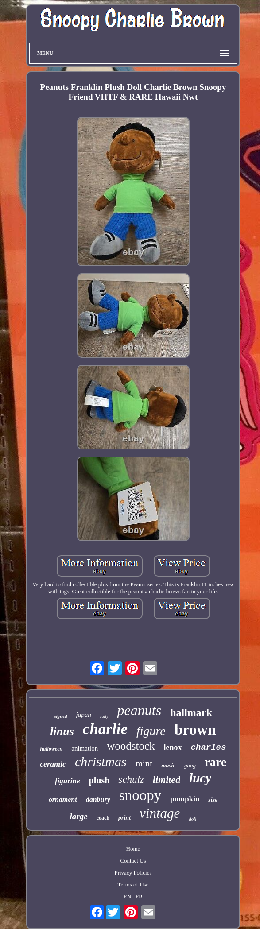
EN (127, 896)
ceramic (53, 764)
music (168, 765)
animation (84, 748)
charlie (105, 729)
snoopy (140, 795)
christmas (101, 761)
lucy (200, 778)
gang (190, 765)
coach (103, 818)
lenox (173, 747)
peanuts (139, 710)
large (79, 816)
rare (215, 762)
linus (62, 731)
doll (192, 818)
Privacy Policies (132, 872)
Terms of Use (133, 884)
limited (166, 779)
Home (133, 848)
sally (104, 716)
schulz (131, 779)
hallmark (191, 712)
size (212, 800)
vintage (160, 813)
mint (144, 763)
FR (139, 896)
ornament (63, 799)
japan (83, 714)
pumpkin (184, 799)
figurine (67, 781)
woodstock (131, 746)
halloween (51, 749)
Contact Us (133, 860)
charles (208, 747)
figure (151, 731)
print (124, 817)
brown (195, 729)
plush (99, 780)
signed (60, 716)
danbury (98, 799)
